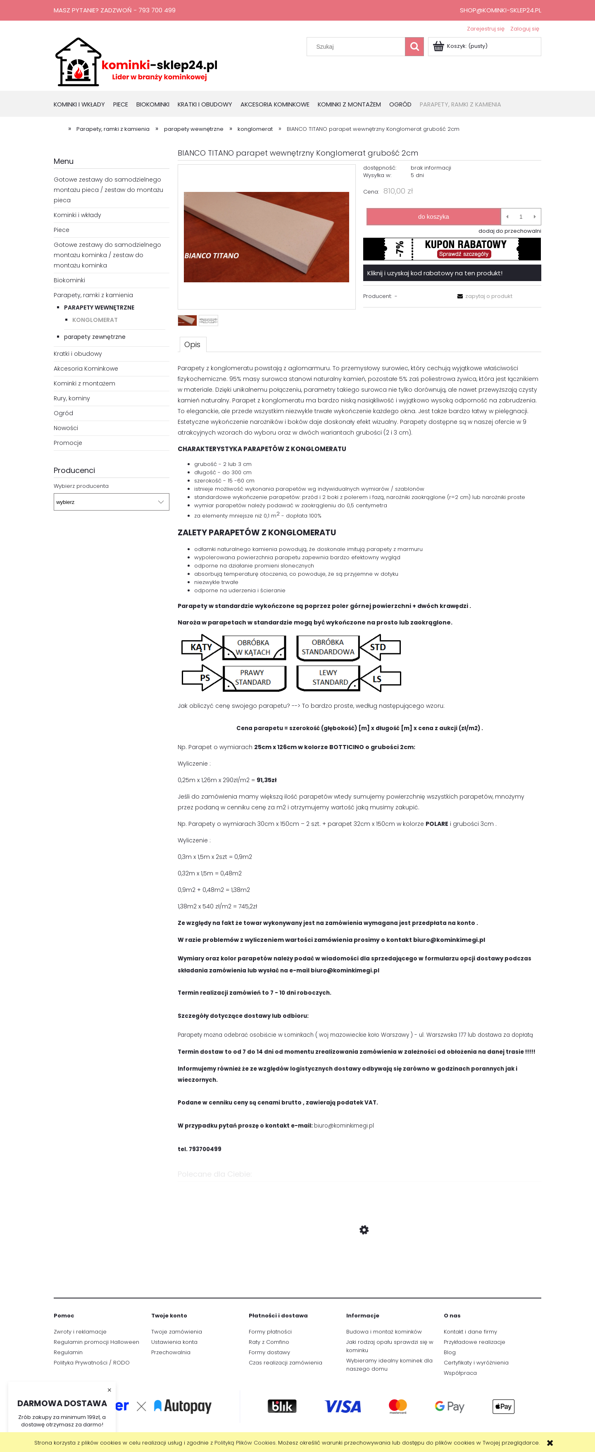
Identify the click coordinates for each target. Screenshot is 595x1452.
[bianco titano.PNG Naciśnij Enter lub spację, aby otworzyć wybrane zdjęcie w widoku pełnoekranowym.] (266, 237)
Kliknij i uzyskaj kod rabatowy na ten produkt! (434, 273)
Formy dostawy (269, 1352)
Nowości (66, 428)
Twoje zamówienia (176, 1332)
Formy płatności (270, 1332)
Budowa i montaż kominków (384, 1332)
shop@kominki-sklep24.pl (500, 10)
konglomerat (95, 320)
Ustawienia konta (174, 1342)
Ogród (63, 413)
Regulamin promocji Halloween (96, 1342)
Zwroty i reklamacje (80, 1332)
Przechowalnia (170, 1352)
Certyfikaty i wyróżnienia (476, 1363)
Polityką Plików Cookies (245, 1443)
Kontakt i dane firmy (470, 1332)
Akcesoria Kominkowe (86, 368)
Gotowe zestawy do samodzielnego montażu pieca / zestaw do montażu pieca (108, 189)
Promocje (68, 443)
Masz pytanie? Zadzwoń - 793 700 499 (115, 10)
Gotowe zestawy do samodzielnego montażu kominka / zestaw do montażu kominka (107, 255)
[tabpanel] (359, 759)
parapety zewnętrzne (95, 337)
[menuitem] (83, 105)
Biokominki (69, 280)
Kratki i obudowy (78, 354)
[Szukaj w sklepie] (357, 47)
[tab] (193, 344)
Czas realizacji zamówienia (285, 1363)
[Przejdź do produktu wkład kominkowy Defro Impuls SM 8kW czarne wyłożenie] (359, 1269)
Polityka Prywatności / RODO (92, 1363)
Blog (450, 1352)
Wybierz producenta (81, 486)
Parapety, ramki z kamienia (93, 295)
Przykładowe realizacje (474, 1342)
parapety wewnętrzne (99, 307)
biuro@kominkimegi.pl (344, 1126)
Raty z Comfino (269, 1342)
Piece (61, 230)
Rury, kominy (72, 398)
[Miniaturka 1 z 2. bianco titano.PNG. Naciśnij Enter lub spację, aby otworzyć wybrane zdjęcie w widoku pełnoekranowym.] (187, 320)
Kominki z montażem (84, 383)
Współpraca (460, 1373)
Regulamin (68, 1352)
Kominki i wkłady (77, 215)
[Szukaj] (414, 46)
